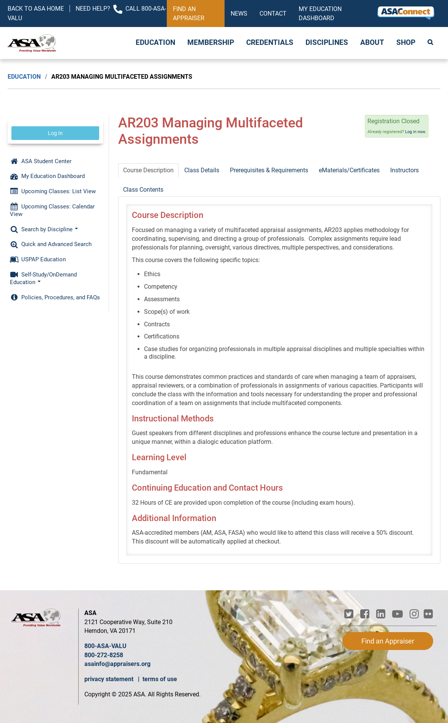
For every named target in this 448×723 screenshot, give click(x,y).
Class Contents (143, 189)
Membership (210, 42)
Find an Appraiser (188, 13)
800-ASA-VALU (105, 646)
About (372, 42)
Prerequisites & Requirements (269, 170)
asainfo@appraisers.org (117, 663)
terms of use (159, 679)
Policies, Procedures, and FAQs (55, 297)
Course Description (148, 170)
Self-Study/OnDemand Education (43, 278)
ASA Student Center (40, 161)
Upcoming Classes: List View (53, 191)
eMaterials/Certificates (349, 170)
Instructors (404, 170)
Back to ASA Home (36, 8)
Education (155, 42)
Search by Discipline (44, 229)
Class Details (201, 170)
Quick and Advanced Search (51, 244)
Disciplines (327, 42)
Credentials (269, 42)
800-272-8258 (103, 655)
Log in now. (415, 131)
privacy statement (109, 679)
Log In (55, 133)
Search (430, 43)
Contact (273, 13)
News (239, 13)
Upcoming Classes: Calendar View (52, 210)
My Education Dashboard (320, 13)
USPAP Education (38, 259)
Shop (405, 42)
